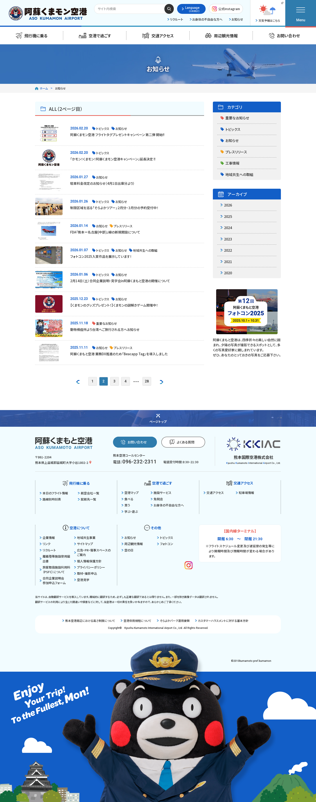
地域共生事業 (84, 537)
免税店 (157, 499)
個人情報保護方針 (88, 561)
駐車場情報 (245, 492)
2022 (226, 250)
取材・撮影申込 (85, 573)
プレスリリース (234, 151)
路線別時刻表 (50, 499)
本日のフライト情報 (54, 493)
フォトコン (165, 544)
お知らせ (230, 140)
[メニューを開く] (300, 13)
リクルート (48, 550)
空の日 (127, 550)
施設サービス (161, 492)
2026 (226, 205)
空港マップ (130, 492)
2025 (226, 216)
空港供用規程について (136, 621)
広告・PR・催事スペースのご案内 (92, 552)
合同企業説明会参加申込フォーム (53, 580)
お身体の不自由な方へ (167, 505)
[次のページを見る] (161, 381)
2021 (226, 261)
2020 (226, 272)
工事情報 (230, 163)
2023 (226, 239)
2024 (226, 227)
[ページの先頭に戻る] (158, 418)
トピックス (230, 129)
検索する (169, 8)
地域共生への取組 (237, 174)
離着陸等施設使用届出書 (55, 558)
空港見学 (81, 580)
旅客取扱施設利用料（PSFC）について (55, 569)
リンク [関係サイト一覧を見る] (45, 544)
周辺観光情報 (132, 544)
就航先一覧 (87, 499)
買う (126, 505)
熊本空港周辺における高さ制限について (88, 621)
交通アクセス (214, 492)
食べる (127, 499)
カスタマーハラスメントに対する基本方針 (221, 621)
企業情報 (47, 537)
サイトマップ (83, 544)
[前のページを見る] (77, 381)
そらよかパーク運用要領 (173, 621)
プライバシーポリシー (89, 567)
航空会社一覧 (88, 493)
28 (147, 381)
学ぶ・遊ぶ (130, 511)
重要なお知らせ (235, 117)
